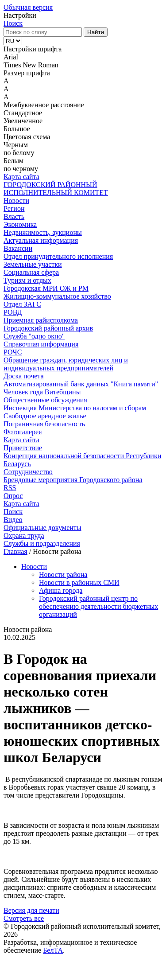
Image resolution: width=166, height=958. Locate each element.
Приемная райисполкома (41, 320)
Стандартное (23, 113)
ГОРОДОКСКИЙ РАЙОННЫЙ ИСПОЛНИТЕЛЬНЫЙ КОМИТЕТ (56, 188)
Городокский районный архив (48, 328)
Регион (14, 208)
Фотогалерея (23, 432)
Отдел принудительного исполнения (58, 256)
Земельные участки (33, 264)
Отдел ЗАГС (22, 304)
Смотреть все (24, 918)
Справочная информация (41, 344)
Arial (11, 57)
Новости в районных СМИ (79, 582)
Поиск (13, 23)
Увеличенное (23, 121)
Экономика (20, 224)
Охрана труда (24, 535)
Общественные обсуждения (45, 400)
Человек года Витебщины (42, 392)
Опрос (13, 495)
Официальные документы (42, 527)
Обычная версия (28, 7)
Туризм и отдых (27, 280)
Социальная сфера (31, 272)
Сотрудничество (28, 471)
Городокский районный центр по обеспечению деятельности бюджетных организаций (98, 606)
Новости (16, 200)
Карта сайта (21, 176)
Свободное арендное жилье (45, 416)
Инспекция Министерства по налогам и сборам (75, 408)
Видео (13, 519)
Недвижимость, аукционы (43, 232)
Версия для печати (31, 910)
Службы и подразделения (42, 543)
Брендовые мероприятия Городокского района (73, 479)
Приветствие (23, 448)
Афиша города (60, 590)
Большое (17, 128)
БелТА (53, 950)
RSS (10, 487)
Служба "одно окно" (34, 336)
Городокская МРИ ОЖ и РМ (46, 288)
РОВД (13, 312)
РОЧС (13, 352)
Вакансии (18, 248)
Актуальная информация (41, 240)
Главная (15, 551)
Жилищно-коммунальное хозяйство (57, 296)
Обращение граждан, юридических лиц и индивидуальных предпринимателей (66, 364)
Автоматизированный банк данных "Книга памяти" (81, 384)
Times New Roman (31, 65)
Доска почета (24, 376)
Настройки (20, 15)
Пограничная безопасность (44, 424)
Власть (14, 216)
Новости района (63, 574)
